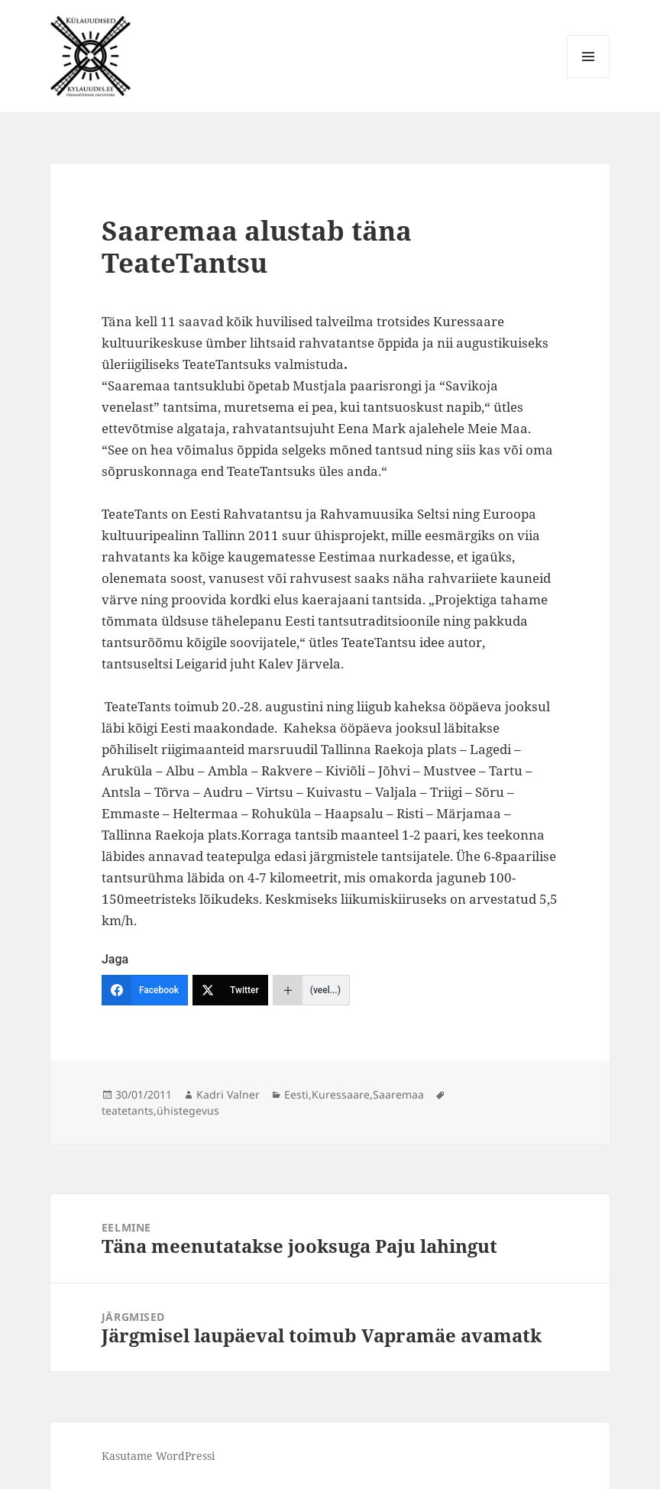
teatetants (128, 1110)
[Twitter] (230, 990)
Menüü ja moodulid (589, 77)
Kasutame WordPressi (158, 1456)
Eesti (296, 1094)
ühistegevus (188, 1110)
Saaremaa (398, 1094)
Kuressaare (341, 1094)
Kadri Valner (228, 1094)
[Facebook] (145, 990)
